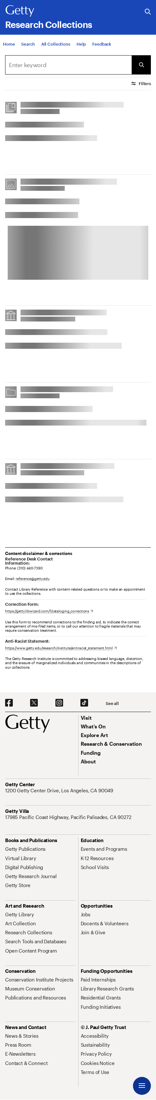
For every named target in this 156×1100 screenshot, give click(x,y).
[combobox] (68, 65)
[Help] (81, 44)
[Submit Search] (141, 65)
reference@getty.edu (33, 578)
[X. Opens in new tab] (34, 703)
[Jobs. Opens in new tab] (85, 914)
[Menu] (142, 1086)
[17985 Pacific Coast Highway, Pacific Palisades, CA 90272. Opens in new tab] (69, 817)
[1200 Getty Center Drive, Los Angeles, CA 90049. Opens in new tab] (59, 790)
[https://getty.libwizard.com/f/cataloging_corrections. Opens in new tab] (49, 611)
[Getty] (20, 11)
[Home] (9, 44)
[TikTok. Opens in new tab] (84, 703)
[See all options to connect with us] (112, 703)
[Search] (28, 44)
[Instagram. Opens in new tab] (59, 703)
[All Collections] (55, 44)
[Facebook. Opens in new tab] (9, 703)
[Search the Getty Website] (148, 12)
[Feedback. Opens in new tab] (101, 44)
